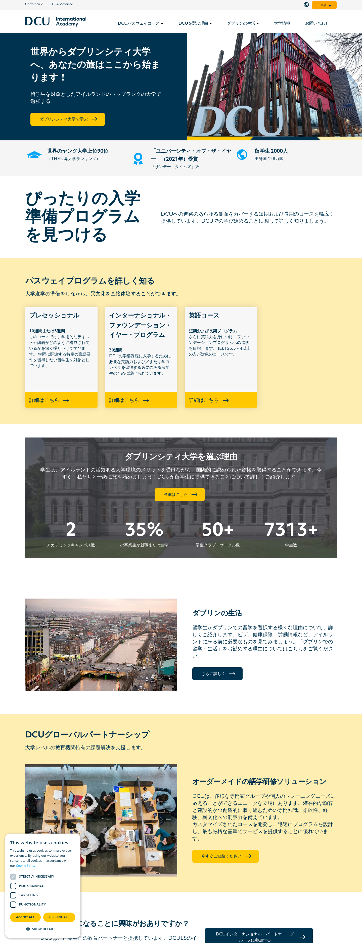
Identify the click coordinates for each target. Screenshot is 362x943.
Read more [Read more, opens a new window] (45, 865)
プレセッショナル (54, 316)
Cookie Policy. (26, 865)
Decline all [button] (59, 917)
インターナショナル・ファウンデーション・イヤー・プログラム (140, 325)
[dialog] (42, 886)
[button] (42, 929)
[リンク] (55, 22)
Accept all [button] (25, 917)
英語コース (204, 316)
